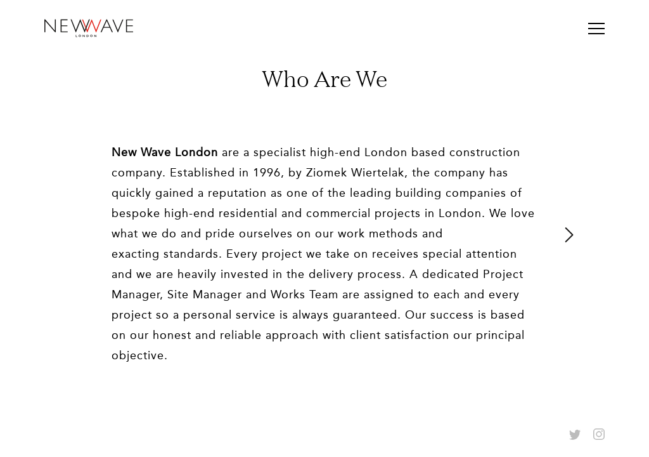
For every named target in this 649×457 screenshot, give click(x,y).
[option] (324, 235)
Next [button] (569, 235)
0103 (324, 392)
